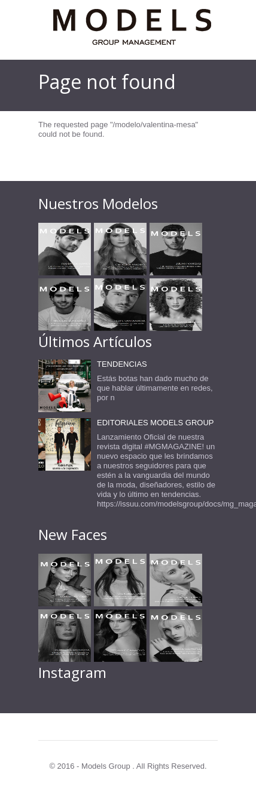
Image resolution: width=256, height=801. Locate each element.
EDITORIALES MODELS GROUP (155, 422)
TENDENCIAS (122, 364)
